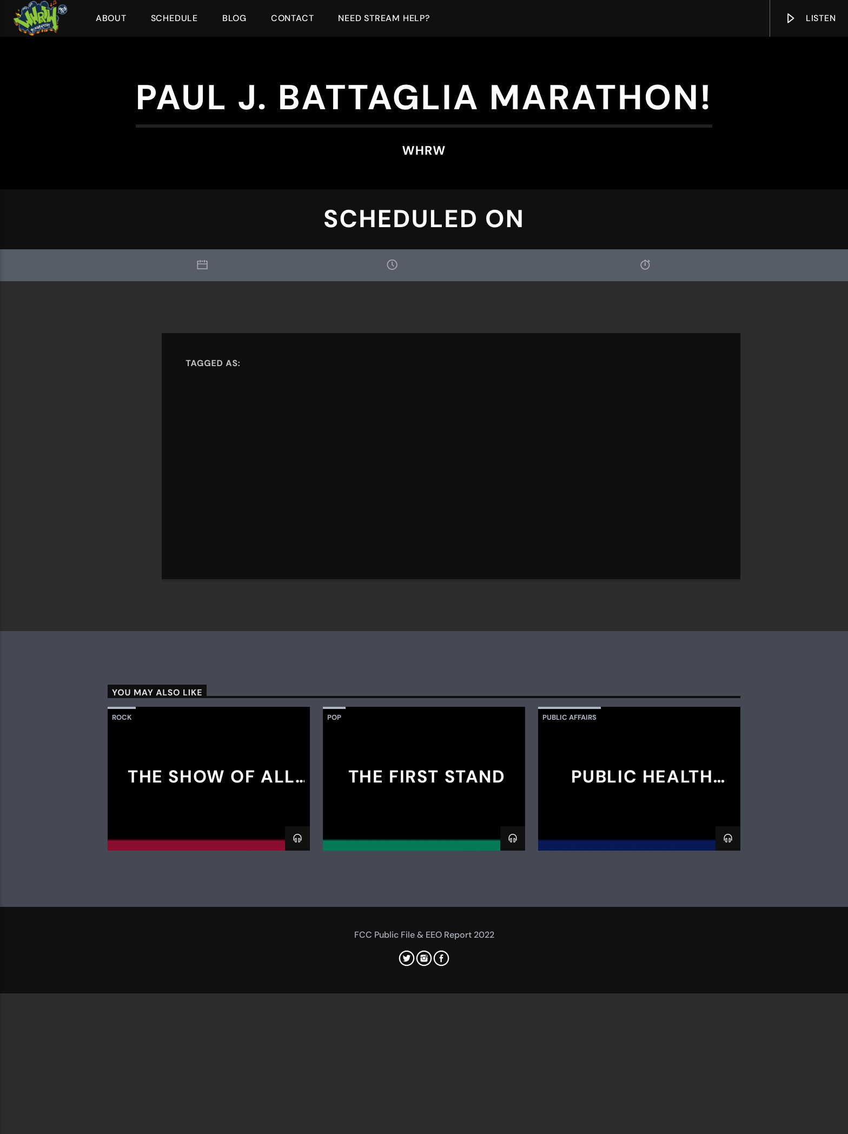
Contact (292, 18)
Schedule (174, 18)
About (111, 18)
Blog (234, 18)
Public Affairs (569, 989)
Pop (334, 989)
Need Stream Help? (384, 18)
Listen (810, 20)
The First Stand (427, 1048)
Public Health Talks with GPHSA (639, 1057)
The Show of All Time (211, 1057)
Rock (121, 989)
